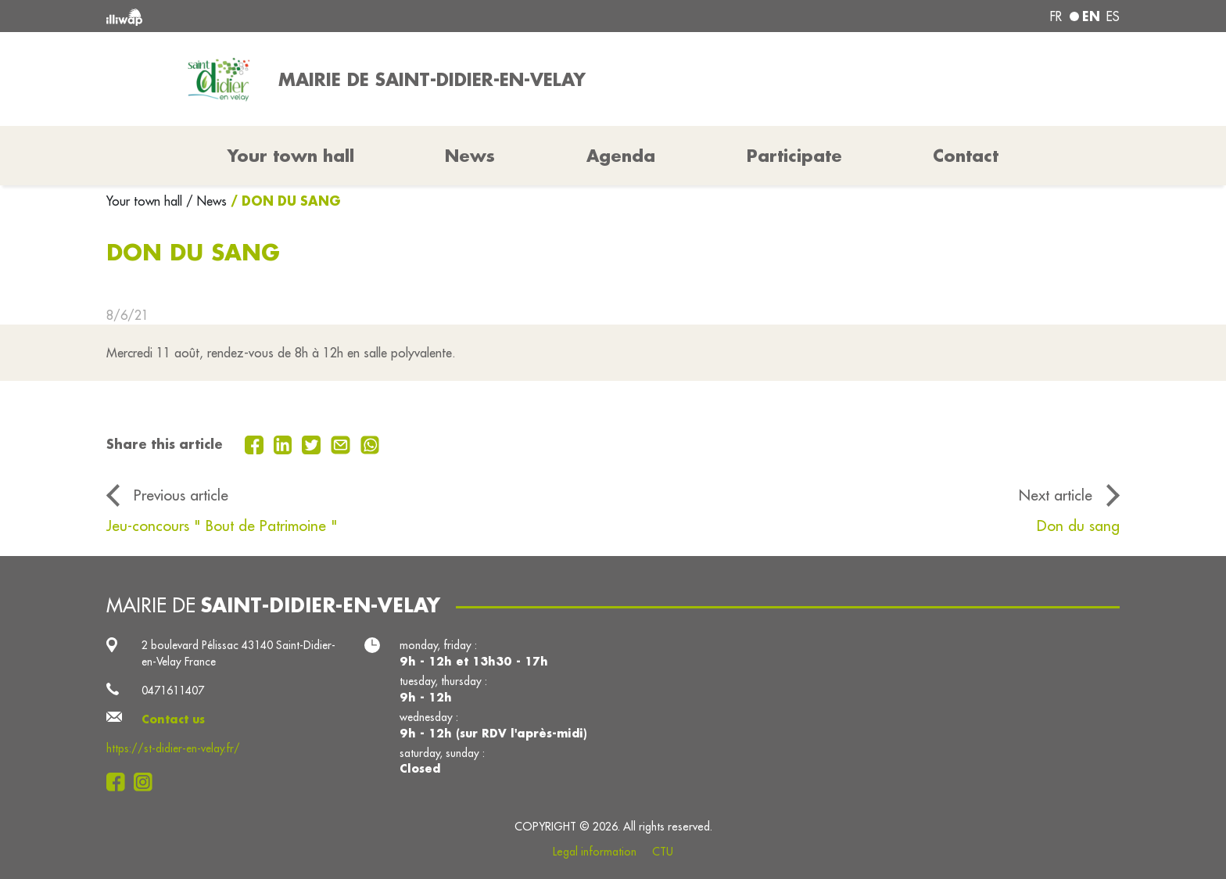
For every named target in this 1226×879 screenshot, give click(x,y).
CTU (662, 852)
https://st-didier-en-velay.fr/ (173, 748)
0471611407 (173, 690)
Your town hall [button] (291, 156)
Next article (1055, 495)
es (1113, 16)
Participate (794, 156)
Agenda (620, 156)
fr (1056, 16)
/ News (206, 201)
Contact (965, 156)
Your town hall (146, 201)
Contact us (173, 719)
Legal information (594, 852)
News (470, 156)
